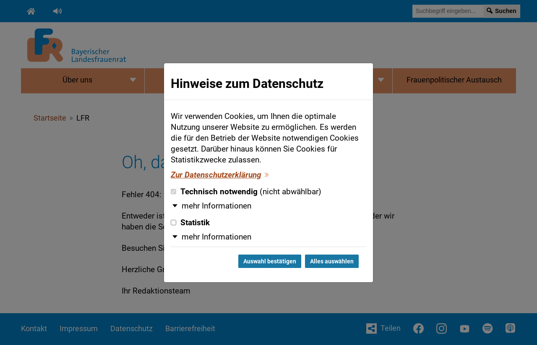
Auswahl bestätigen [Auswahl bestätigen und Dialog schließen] (269, 261)
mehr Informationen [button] (216, 206)
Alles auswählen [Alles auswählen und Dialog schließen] (332, 261)
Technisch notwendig (246, 191)
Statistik (190, 222)
